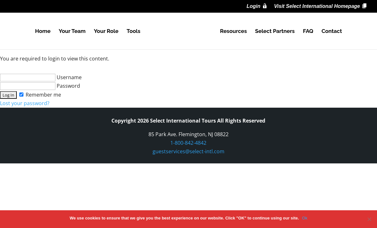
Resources (233, 31)
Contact (332, 31)
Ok (304, 218)
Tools (133, 31)
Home (43, 31)
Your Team (72, 31)
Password (40, 85)
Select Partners (275, 31)
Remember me (40, 94)
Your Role (106, 31)
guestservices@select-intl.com (188, 151)
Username (41, 77)
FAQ (308, 31)
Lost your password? (24, 103)
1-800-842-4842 (188, 142)
